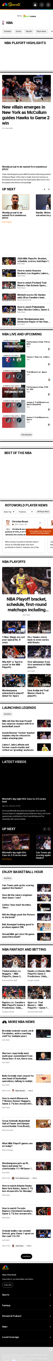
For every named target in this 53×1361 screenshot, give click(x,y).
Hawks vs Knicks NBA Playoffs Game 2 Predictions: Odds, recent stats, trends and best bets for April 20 (39, 974)
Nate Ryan (21, 276)
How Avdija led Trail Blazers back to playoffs (38, 693)
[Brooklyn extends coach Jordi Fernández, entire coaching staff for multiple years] (43, 1033)
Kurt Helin (21, 264)
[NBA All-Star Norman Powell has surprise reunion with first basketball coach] (44, 723)
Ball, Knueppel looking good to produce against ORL (18, 925)
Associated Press (24, 300)
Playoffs (29, 31)
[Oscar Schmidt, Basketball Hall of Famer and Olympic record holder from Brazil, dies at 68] (43, 1124)
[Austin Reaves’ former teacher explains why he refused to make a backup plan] (44, 735)
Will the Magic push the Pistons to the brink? (18, 916)
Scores (18, 31)
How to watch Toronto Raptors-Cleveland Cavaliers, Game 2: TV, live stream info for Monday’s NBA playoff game (17, 1211)
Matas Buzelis (18, 1091)
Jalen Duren (17, 1246)
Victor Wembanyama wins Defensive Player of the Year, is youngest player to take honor (34, 320)
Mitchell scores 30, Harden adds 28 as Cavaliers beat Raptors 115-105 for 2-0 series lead (33, 296)
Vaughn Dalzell (33, 980)
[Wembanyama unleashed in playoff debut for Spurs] (13, 680)
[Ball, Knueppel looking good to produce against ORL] (44, 927)
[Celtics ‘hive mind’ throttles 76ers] (44, 907)
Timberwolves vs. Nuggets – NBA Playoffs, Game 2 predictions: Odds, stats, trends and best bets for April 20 (13, 974)
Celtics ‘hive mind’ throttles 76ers (16, 906)
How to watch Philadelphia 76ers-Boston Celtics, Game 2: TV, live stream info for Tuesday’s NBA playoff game (33, 308)
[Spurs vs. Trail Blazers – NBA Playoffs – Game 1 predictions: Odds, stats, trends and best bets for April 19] (39, 992)
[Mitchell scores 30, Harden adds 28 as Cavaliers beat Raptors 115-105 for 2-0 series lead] (9, 297)
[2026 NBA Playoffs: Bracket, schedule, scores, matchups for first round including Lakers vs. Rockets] (9, 261)
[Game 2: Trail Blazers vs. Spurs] (13, 421)
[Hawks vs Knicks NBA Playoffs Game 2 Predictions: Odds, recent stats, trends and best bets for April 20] (39, 961)
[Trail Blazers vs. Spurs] (13, 376)
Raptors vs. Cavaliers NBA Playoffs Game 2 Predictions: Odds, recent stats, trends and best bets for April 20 (13, 1005)
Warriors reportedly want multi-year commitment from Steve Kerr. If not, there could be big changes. (17, 1056)
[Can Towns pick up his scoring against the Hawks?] (44, 888)
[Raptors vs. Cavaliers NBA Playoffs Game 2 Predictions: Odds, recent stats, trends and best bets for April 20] (13, 992)
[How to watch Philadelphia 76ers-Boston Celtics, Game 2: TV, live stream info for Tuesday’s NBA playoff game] (9, 309)
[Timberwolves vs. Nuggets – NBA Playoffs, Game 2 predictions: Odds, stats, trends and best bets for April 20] (13, 961)
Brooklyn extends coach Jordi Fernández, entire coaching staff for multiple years (17, 1033)
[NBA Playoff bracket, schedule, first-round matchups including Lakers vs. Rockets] (26, 580)
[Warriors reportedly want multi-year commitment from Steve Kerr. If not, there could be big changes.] (43, 1056)
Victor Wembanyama (20, 1178)
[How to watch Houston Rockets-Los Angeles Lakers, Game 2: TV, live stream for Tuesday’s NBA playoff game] (9, 273)
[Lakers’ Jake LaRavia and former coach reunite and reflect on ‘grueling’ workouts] (44, 747)
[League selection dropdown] (9, 512)
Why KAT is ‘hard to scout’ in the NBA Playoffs (12, 665)
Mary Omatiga (7, 1150)
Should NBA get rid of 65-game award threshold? (18, 935)
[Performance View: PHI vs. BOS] (13, 345)
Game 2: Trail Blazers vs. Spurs (38, 418)
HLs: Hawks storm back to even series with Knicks (38, 640)
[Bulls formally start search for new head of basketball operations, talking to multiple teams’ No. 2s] (43, 1078)
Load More (26, 1256)
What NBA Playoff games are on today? (17, 1144)
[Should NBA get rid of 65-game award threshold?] (44, 936)
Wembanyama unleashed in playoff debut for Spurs (13, 693)
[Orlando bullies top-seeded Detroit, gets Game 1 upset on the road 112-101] (43, 1234)
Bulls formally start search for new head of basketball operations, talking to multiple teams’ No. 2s (18, 1078)
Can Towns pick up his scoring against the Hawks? (18, 886)
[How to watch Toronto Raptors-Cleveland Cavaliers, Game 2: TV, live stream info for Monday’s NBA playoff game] (43, 1211)
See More (7, 714)
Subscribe (7, 1285)
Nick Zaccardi (7, 1130)
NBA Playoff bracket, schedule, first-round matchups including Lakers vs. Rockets (27, 604)
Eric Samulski (7, 128)
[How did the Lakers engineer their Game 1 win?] (44, 897)
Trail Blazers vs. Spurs (37, 372)
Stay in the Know (9, 1275)
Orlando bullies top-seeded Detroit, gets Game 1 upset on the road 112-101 (18, 1234)
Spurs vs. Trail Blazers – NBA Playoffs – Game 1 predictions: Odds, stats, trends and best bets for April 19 (39, 1005)
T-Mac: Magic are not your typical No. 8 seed (13, 640)
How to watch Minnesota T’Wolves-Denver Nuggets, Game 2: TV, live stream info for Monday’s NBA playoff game (17, 1101)
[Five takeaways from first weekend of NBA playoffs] (39, 651)
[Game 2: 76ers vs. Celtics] (13, 361)
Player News (41, 31)
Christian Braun (20, 521)
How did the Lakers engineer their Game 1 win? (17, 896)
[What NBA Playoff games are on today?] (43, 1146)
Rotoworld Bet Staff (9, 980)
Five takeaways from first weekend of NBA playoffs (39, 665)
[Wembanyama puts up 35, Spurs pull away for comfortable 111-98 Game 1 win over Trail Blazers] (43, 1166)
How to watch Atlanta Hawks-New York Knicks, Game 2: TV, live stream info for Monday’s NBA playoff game (17, 1188)
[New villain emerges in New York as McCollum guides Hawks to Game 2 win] (26, 88)
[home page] (11, 4)
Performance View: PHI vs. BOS (38, 343)
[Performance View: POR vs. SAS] (13, 391)
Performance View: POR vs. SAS (37, 388)
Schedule (7, 31)
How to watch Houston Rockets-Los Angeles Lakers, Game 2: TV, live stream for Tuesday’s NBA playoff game (33, 272)
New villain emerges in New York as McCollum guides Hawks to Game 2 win (25, 115)
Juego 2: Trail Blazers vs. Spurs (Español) (38, 403)
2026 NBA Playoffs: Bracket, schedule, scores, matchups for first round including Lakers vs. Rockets (34, 260)
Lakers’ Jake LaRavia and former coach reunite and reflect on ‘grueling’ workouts (17, 747)
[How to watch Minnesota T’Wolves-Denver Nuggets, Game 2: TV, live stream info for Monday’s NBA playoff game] (43, 1101)
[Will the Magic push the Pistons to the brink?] (44, 917)
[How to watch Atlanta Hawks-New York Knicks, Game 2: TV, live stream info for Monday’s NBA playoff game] (43, 1188)
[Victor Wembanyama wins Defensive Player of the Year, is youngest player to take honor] (9, 321)
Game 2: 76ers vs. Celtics (38, 357)
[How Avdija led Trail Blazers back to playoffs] (39, 680)
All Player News (43, 512)
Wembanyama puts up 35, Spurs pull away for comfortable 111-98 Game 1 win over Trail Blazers (16, 1166)
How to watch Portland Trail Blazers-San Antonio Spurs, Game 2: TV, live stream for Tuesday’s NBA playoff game (32, 284)
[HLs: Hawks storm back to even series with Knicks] (39, 627)
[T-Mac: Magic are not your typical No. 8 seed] (13, 627)
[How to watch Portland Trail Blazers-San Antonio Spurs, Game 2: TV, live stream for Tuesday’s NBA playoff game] (9, 285)
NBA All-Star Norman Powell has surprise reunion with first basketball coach (18, 724)
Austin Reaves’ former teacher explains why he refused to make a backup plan (18, 736)
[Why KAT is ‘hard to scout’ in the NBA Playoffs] (13, 651)
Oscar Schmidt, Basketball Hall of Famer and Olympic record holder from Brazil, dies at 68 (16, 1124)
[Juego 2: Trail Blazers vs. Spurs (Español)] (13, 406)
